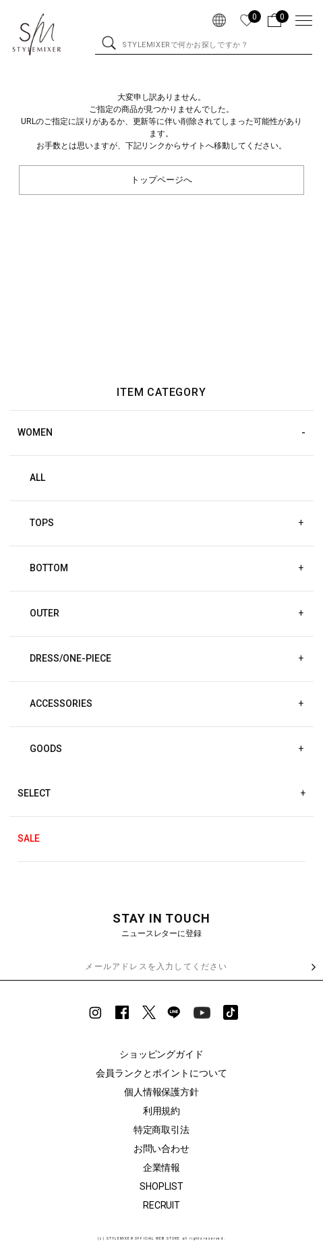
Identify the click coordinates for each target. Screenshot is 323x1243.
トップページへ (161, 180)
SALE (29, 838)
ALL (37, 477)
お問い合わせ (162, 1148)
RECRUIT (162, 1205)
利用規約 (162, 1110)
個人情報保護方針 (162, 1092)
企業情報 (162, 1167)
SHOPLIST (161, 1186)
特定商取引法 (162, 1129)
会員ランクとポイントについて (162, 1073)
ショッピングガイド (161, 1054)
